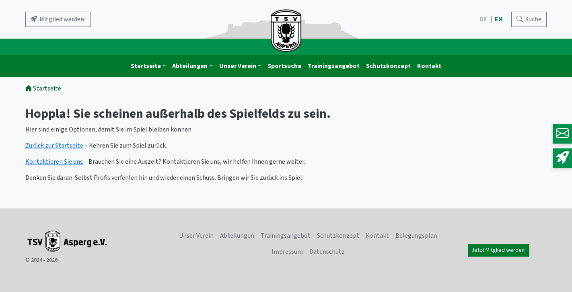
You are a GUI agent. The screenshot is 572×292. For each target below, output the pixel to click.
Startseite (146, 66)
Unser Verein (237, 66)
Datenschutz (327, 251)
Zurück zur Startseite (54, 145)
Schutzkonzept (388, 66)
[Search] (529, 19)
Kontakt (429, 66)
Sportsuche (284, 66)
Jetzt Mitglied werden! (498, 250)
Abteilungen (190, 66)
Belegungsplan (416, 235)
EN (499, 19)
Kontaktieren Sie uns (54, 161)
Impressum (287, 251)
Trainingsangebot (334, 66)
